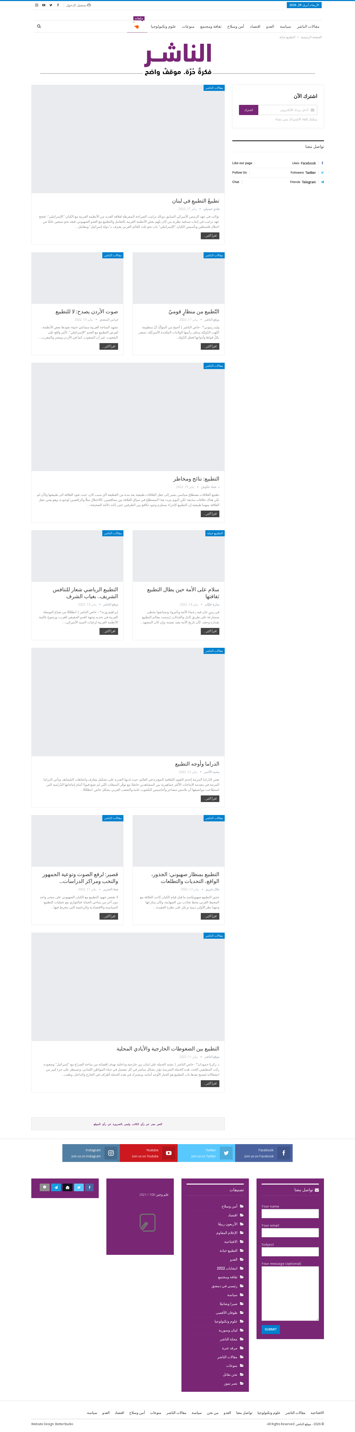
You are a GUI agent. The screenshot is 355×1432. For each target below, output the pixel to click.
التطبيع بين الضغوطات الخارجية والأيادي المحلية (168, 1049)
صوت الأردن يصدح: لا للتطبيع (86, 311)
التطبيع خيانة (215, 533)
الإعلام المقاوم (226, 1233)
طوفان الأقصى (226, 1313)
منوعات (188, 26)
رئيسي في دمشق (224, 1286)
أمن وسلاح (235, 26)
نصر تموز (230, 1383)
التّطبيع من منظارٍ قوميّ (193, 311)
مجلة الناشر (228, 1339)
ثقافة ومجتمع (210, 26)
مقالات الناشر (308, 26)
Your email (290, 1229)
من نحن (213, 1413)
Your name (290, 1210)
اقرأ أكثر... (210, 235)
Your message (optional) (290, 1291)
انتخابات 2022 (227, 1268)
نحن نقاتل (230, 1374)
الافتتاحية (230, 1242)
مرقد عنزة (229, 1348)
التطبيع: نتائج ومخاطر (196, 479)
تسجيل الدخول (78, 5)
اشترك (248, 110)
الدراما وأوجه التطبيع (197, 764)
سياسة (285, 26)
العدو (270, 26)
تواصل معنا (306, 1189)
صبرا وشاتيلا (228, 1304)
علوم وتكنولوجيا (163, 26)
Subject (290, 1248)
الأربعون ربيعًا (227, 1224)
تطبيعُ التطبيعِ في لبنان (195, 201)
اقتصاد (255, 26)
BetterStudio (64, 1424)
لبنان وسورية (228, 1330)
